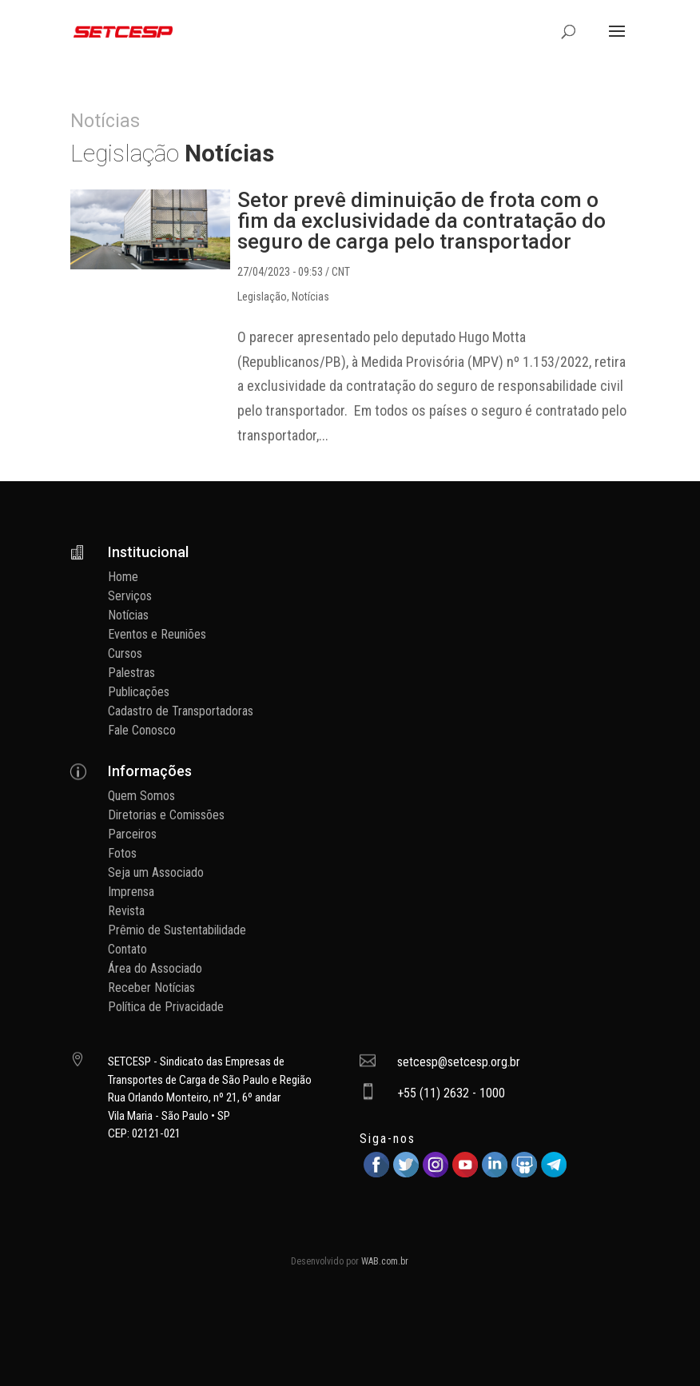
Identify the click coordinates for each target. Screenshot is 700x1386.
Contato (127, 949)
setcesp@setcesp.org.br (458, 1061)
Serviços (130, 595)
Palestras (131, 672)
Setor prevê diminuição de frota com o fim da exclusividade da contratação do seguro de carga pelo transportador (421, 220)
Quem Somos (141, 795)
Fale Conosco (142, 730)
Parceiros (132, 834)
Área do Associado (155, 968)
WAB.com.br (384, 1261)
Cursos (125, 653)
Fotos (122, 853)
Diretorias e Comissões (166, 814)
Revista (126, 910)
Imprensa (131, 891)
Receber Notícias (151, 987)
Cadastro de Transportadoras (180, 711)
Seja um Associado (156, 872)
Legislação (262, 296)
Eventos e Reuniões (157, 634)
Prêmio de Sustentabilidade (177, 930)
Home (123, 576)
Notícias (310, 296)
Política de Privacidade (166, 1006)
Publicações (138, 691)
